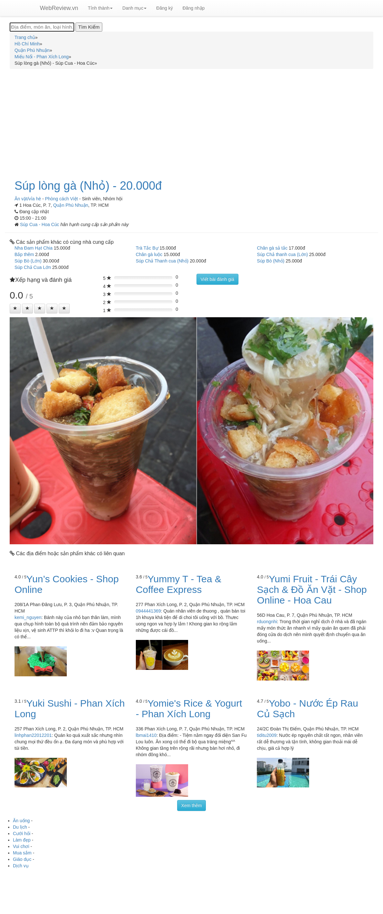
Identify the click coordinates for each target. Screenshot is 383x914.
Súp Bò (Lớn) (28, 260)
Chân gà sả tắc (272, 248)
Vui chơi (21, 846)
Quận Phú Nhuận (70, 205)
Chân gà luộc (149, 254)
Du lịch (20, 827)
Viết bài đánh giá (217, 279)
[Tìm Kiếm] (89, 27)
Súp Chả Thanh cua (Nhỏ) (162, 260)
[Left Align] (15, 308)
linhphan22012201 (33, 735)
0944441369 (148, 611)
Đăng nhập (194, 8)
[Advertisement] (191, 120)
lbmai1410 (146, 735)
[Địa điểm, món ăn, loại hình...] (42, 27)
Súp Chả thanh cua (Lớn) (282, 254)
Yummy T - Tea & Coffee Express (178, 584)
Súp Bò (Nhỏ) (270, 260)
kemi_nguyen (28, 617)
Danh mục (134, 8)
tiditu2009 (267, 735)
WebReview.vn (59, 8)
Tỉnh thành (100, 8)
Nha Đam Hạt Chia (34, 248)
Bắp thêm (24, 254)
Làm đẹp (22, 840)
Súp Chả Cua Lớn (33, 267)
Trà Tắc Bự (147, 248)
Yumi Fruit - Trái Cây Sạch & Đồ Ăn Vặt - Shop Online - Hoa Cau (312, 589)
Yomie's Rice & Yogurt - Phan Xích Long (189, 708)
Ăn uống (21, 820)
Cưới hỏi (21, 833)
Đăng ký (164, 8)
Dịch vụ (21, 865)
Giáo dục (22, 859)
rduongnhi (267, 621)
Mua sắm (22, 852)
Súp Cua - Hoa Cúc (40, 224)
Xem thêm (191, 805)
